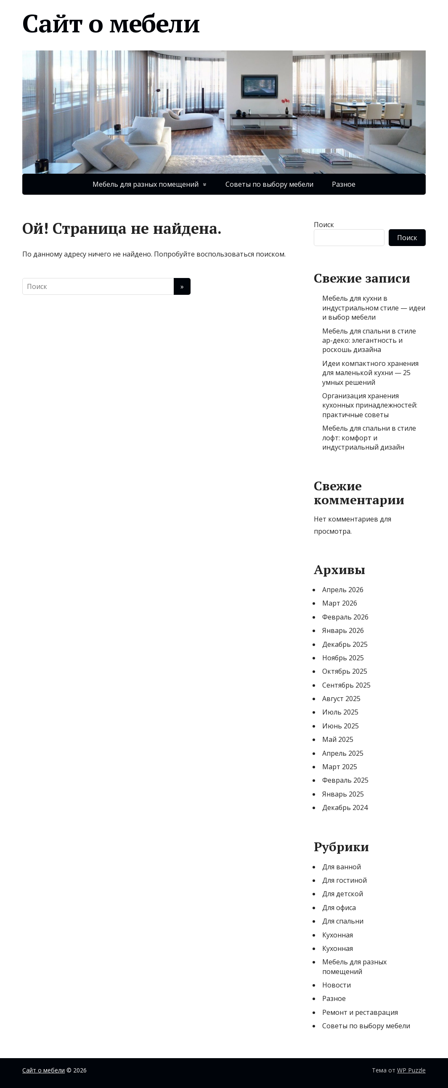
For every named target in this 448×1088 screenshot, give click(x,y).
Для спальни (342, 921)
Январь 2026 (343, 630)
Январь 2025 (343, 794)
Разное (343, 184)
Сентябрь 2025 (346, 685)
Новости (336, 985)
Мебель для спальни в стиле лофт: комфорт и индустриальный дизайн (369, 438)
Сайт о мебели (110, 23)
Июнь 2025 (340, 726)
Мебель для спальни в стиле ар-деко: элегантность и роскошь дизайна (369, 340)
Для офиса (339, 907)
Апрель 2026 (342, 589)
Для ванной (341, 866)
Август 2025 (341, 698)
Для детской (342, 893)
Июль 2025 (340, 712)
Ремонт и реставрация (360, 1012)
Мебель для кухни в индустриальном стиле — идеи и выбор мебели (373, 308)
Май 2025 (337, 739)
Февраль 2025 (345, 780)
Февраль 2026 (345, 617)
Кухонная (337, 935)
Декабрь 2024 (345, 807)
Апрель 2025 (342, 753)
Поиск (324, 224)
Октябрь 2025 (344, 671)
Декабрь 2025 (345, 644)
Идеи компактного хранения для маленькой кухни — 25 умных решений (370, 373)
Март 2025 (339, 766)
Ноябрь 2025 (343, 657)
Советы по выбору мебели (269, 184)
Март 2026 (339, 603)
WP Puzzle (411, 1070)
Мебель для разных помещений (146, 184)
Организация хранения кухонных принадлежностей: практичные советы (369, 405)
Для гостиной (344, 880)
